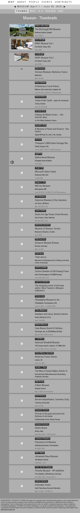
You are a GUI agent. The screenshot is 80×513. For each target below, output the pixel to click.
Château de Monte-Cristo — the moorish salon (49, 116)
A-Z (41, 11)
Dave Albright (39, 40)
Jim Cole (38, 139)
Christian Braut (40, 111)
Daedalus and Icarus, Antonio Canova (51, 314)
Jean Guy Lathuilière (42, 282)
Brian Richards (40, 396)
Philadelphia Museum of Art (47, 300)
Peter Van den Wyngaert (43, 467)
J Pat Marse (39, 339)
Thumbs (22, 11)
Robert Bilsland (40, 83)
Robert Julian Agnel (42, 26)
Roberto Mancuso (41, 325)
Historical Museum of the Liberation (51, 200)
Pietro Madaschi (41, 310)
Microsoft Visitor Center (45, 172)
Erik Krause (39, 253)
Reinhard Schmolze (42, 424)
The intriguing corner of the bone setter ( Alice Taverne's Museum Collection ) (49, 288)
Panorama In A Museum (45, 442)
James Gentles (40, 211)
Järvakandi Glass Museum (46, 456)
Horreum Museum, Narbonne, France (51, 72)
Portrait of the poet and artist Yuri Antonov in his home (50, 415)
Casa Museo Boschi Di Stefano (48, 328)
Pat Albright (39, 54)
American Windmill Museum (47, 343)
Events (47, 2)
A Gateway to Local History (47, 86)
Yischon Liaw (39, 296)
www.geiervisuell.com (8, 509)
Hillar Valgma (39, 453)
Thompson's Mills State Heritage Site (51, 143)
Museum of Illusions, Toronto (47, 229)
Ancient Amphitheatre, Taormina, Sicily (52, 400)
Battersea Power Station (46, 357)
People (34, 2)
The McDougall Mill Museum (48, 29)
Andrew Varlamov (41, 481)
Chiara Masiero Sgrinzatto (44, 353)
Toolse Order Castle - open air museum (52, 101)
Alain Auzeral (40, 68)
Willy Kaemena (40, 239)
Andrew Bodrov (40, 97)
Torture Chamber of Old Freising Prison (52, 271)
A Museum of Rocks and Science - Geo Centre (52, 130)
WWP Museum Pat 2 (44, 58)
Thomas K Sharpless (42, 438)
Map (33, 11)
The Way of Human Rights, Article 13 (51, 371)
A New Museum (42, 385)
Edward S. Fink (40, 182)
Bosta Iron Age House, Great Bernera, (51, 214)
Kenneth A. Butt (40, 125)
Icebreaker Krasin (42, 485)
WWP (11, 2)
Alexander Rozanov (42, 410)
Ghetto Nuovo (41, 428)
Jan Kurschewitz (41, 268)
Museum (23, 7)
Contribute (63, 2)
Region (51, 11)
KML (61, 11)
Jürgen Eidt (39, 168)
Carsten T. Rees (40, 367)
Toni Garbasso (40, 196)
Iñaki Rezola (39, 381)
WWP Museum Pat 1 (44, 44)
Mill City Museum (42, 186)
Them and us (40, 257)
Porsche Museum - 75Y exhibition (49, 471)
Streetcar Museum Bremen (47, 243)
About (22, 2)
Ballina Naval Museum (45, 157)
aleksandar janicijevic (42, 225)
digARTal (38, 154)
